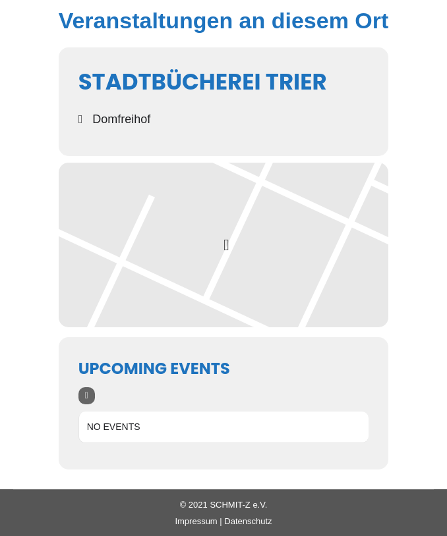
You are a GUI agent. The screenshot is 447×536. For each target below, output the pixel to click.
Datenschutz (248, 521)
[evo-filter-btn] (86, 395)
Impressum (196, 521)
